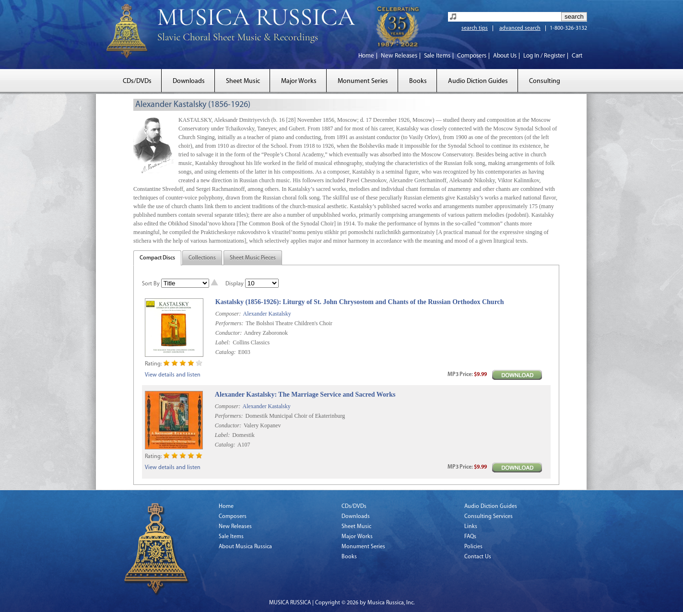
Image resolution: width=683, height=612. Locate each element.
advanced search (520, 28)
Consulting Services (488, 516)
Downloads (189, 81)
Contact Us (477, 557)
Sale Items (437, 56)
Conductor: (228, 333)
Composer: (228, 313)
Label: (222, 342)
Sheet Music (243, 81)
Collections (202, 258)
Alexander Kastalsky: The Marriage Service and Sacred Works (305, 394)
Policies (473, 547)
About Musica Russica (245, 547)
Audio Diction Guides (478, 81)
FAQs (470, 537)
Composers (471, 56)
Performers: (229, 323)
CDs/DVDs (137, 81)
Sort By (151, 284)
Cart (577, 56)
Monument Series (363, 81)
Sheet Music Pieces (253, 258)
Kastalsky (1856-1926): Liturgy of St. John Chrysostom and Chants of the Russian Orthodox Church (359, 302)
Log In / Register (544, 56)
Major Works (299, 81)
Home (366, 56)
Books (418, 81)
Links (470, 527)
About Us (505, 56)
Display (234, 284)
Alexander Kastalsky (267, 313)
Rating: (153, 364)
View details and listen (172, 375)
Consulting (544, 81)
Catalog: (225, 352)
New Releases (399, 56)
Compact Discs (157, 258)
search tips (474, 28)
